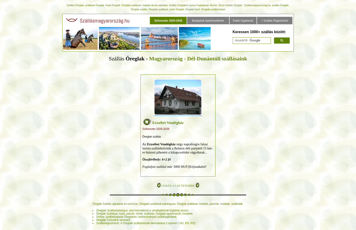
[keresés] (251, 41)
